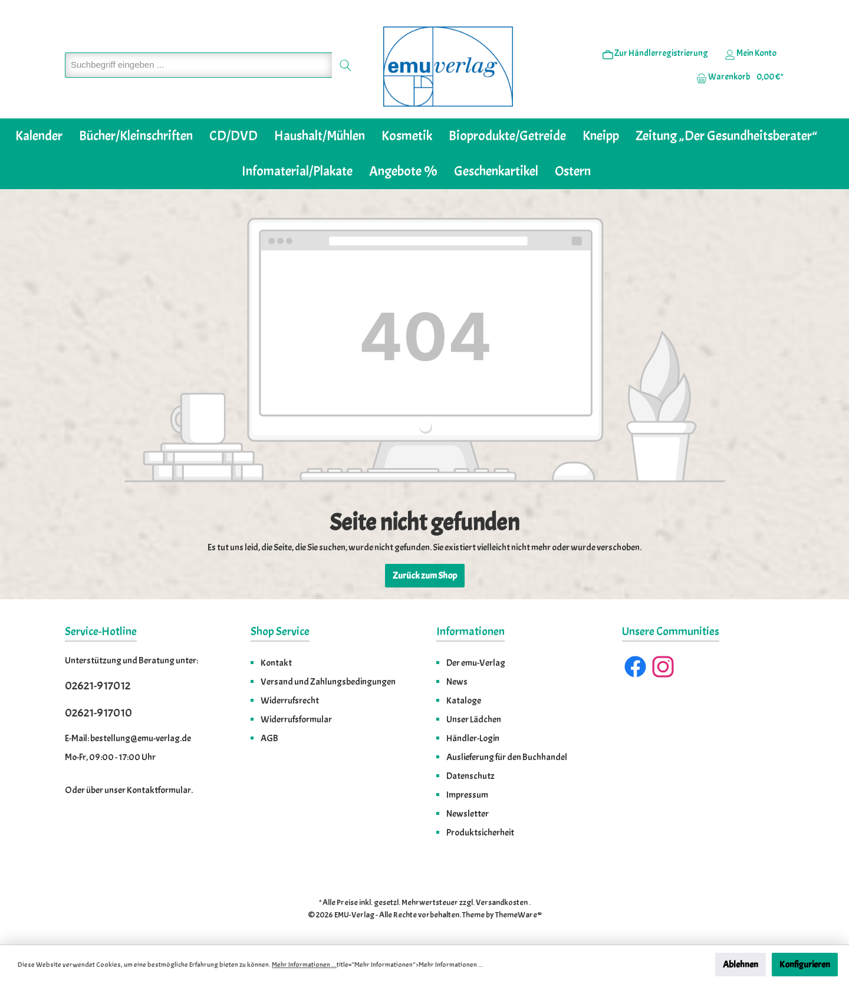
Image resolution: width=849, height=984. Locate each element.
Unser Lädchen (473, 719)
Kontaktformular (159, 790)
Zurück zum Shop (425, 576)
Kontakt (276, 663)
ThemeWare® (518, 915)
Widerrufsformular (296, 719)
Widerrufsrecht (290, 700)
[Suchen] (346, 65)
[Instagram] (663, 666)
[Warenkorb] (736, 77)
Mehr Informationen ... (304, 964)
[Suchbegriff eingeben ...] (199, 65)
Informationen (470, 631)
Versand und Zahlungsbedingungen (328, 682)
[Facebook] (635, 666)
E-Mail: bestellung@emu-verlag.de (128, 738)
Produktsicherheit (480, 832)
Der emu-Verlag (475, 663)
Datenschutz (470, 776)
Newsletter (467, 814)
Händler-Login (472, 738)
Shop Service (280, 631)
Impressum (467, 795)
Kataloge (463, 700)
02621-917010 (98, 712)
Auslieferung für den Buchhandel (506, 757)
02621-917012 (97, 685)
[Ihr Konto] (750, 53)
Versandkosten (502, 902)
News (457, 682)
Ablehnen (740, 964)
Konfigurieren (804, 964)
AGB (269, 738)
